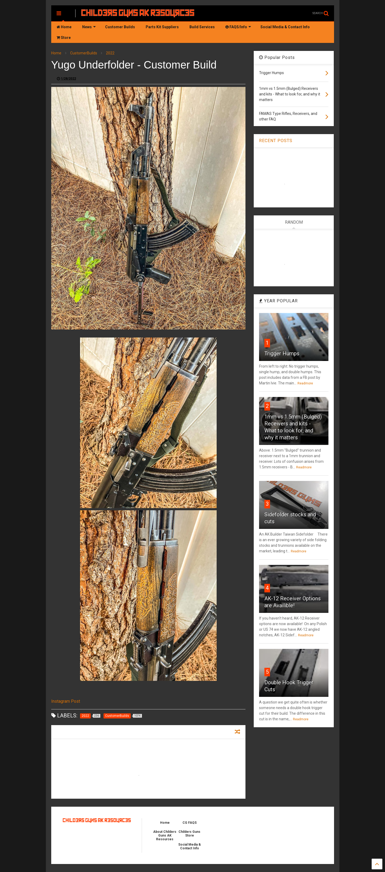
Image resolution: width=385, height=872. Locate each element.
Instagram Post (65, 701)
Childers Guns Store (189, 833)
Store (64, 37)
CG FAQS (189, 823)
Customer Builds (120, 27)
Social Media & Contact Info (285, 27)
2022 (110, 53)
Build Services (202, 27)
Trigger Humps (281, 353)
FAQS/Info (238, 27)
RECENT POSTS (275, 140)
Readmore (305, 383)
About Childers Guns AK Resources (164, 835)
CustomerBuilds (83, 53)
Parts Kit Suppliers (162, 27)
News (89, 27)
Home (64, 27)
